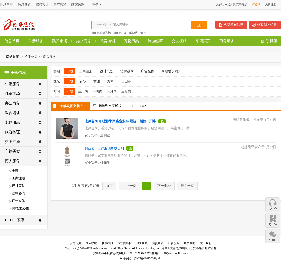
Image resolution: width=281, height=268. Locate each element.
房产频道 (60, 4)
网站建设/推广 (22, 208)
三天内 (83, 91)
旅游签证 (155, 41)
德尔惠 (117, 32)
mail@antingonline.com (174, 253)
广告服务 (173, 243)
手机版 (271, 41)
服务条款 (142, 243)
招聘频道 (42, 4)
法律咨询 (18, 193)
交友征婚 (179, 41)
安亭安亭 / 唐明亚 (97, 135)
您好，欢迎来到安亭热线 (231, 4)
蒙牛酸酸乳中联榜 (135, 32)
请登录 (256, 4)
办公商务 (83, 41)
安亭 (82, 81)
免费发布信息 (233, 25)
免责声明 (157, 243)
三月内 (126, 91)
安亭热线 (198, 248)
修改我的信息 (267, 25)
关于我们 (205, 243)
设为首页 (75, 243)
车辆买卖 (203, 41)
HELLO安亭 (15, 220)
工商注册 (18, 178)
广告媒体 (18, 201)
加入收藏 (91, 243)
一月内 (112, 91)
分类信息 (31, 57)
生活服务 (35, 41)
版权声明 (189, 243)
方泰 (110, 81)
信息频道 (24, 4)
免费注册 (270, 4)
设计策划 (18, 186)
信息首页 (11, 41)
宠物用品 (131, 41)
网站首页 (6, 4)
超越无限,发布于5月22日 (258, 147)
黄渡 (96, 81)
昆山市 (126, 81)
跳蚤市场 (59, 41)
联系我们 (107, 243)
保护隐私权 (125, 243)
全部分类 (101, 25)
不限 (70, 71)
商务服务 (226, 41)
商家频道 (77, 4)
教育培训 (107, 41)
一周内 (97, 91)
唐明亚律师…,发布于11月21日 (254, 120)
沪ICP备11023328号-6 (147, 258)
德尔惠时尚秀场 (101, 32)
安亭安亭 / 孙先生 (97, 162)
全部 (15, 170)
